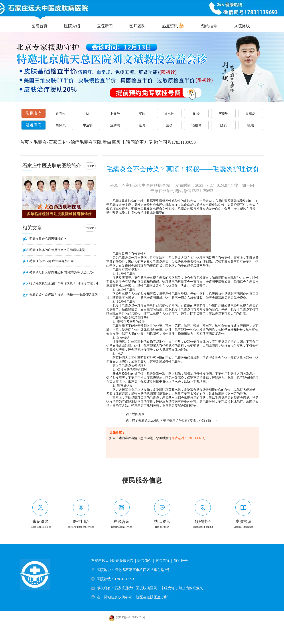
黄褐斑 (251, 113)
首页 (24, 142)
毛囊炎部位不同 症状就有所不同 (51, 261)
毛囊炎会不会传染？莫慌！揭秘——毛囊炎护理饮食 (65, 294)
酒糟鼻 (196, 125)
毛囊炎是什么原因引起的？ (48, 239)
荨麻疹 (169, 113)
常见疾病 (33, 113)
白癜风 (61, 125)
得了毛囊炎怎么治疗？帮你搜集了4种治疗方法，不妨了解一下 (174, 420)
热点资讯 (170, 26)
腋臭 (142, 125)
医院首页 (39, 26)
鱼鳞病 (115, 125)
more (90, 165)
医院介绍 (72, 26)
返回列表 (138, 414)
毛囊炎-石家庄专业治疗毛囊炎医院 (68, 142)
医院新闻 (105, 26)
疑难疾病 (33, 125)
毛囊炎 (115, 113)
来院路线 (242, 26)
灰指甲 (224, 113)
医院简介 (144, 561)
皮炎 (169, 125)
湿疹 (142, 113)
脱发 (223, 125)
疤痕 (250, 125)
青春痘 (61, 113)
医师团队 (137, 26)
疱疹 (196, 113)
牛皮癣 (88, 125)
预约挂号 (209, 26)
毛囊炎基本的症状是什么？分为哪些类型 (57, 250)
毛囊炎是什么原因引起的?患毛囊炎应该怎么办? (61, 272)
